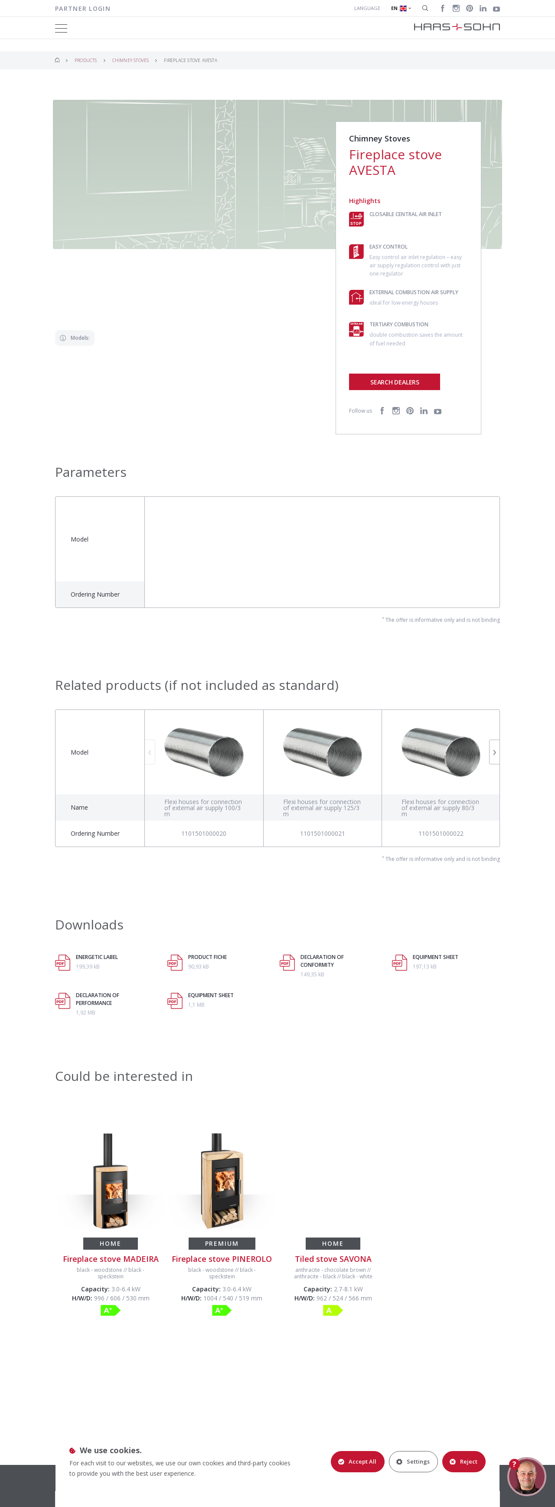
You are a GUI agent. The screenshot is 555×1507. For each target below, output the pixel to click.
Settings (413, 1461)
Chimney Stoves (130, 60)
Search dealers (394, 382)
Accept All (357, 1461)
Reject (463, 1461)
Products (86, 60)
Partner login (83, 8)
